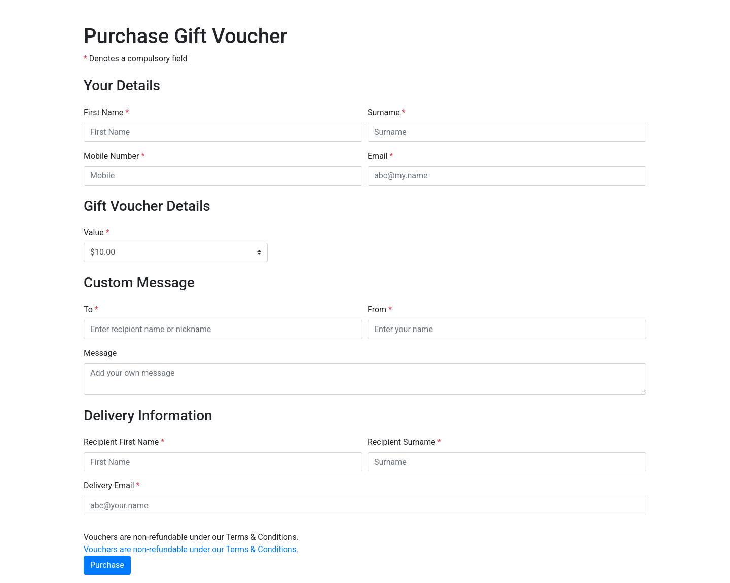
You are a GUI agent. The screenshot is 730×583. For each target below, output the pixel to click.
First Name (106, 112)
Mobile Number (114, 156)
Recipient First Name (124, 442)
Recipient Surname (404, 442)
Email (380, 156)
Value (97, 232)
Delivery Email (111, 485)
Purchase (107, 565)
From (380, 309)
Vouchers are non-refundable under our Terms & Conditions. (191, 549)
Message (100, 353)
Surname (387, 112)
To (91, 309)
